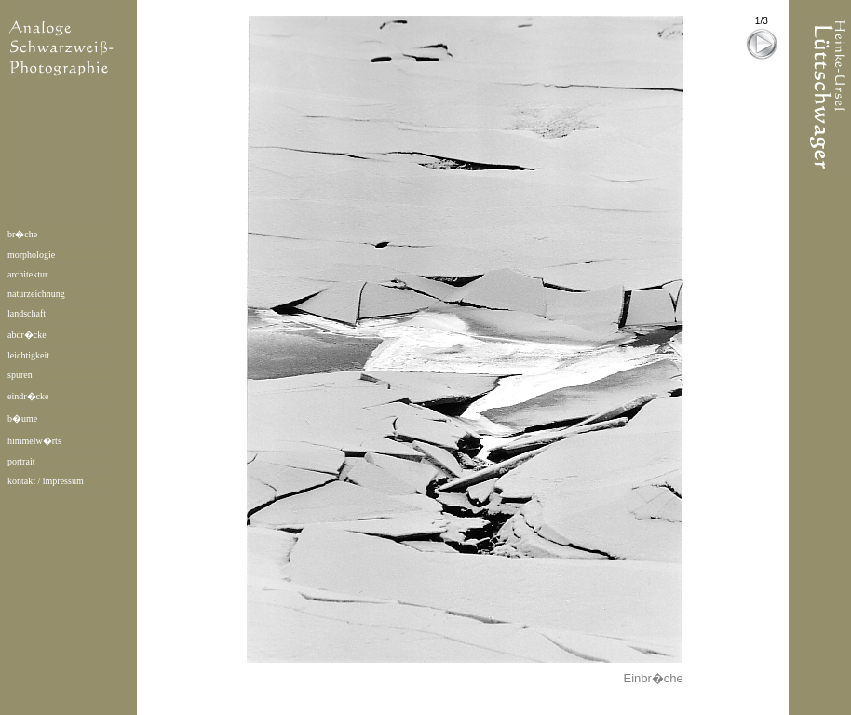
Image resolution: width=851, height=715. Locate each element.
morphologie (31, 255)
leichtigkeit (28, 355)
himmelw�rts (34, 441)
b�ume (22, 418)
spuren (20, 375)
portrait (20, 461)
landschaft (26, 313)
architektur (27, 274)
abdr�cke (27, 335)
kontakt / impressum (45, 481)
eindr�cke (27, 396)
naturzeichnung (36, 294)
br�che (22, 234)
